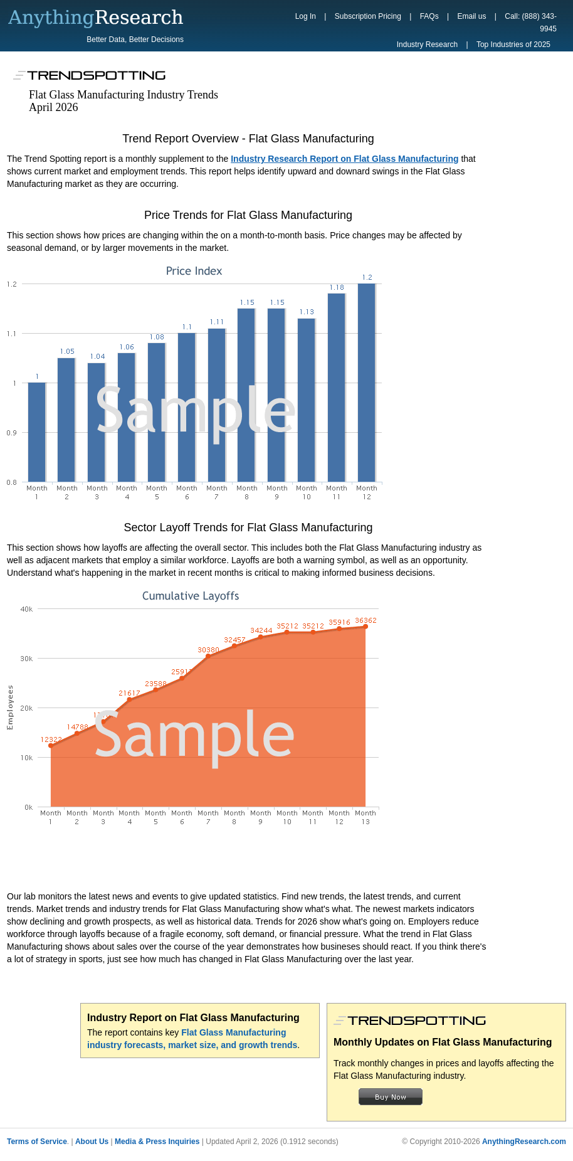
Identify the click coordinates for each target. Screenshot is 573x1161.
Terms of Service (37, 1141)
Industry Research (427, 44)
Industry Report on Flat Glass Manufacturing (193, 1017)
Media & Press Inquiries (157, 1141)
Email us (471, 16)
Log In (305, 16)
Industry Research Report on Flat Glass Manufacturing (344, 159)
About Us (91, 1141)
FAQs (429, 16)
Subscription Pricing (368, 16)
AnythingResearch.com (524, 1141)
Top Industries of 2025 (513, 44)
